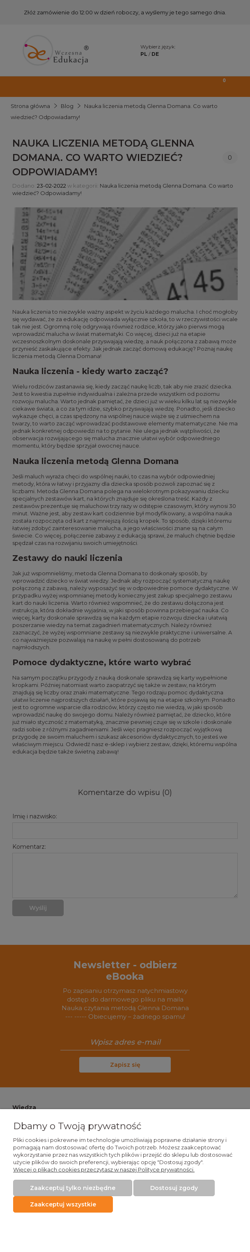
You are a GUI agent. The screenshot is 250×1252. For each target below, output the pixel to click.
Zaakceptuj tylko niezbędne (72, 1188)
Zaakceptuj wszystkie (63, 1204)
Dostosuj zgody (174, 1188)
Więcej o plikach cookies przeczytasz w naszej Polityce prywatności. (104, 1169)
